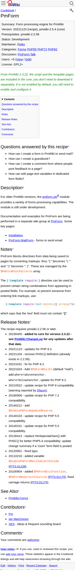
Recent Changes (36, 561)
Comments (7, 134)
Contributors (8, 129)
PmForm (57, 221)
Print (21, 561)
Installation (16, 235)
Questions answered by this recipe (20, 104)
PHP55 (32, 49)
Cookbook (7, 10)
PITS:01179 (57, 473)
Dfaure (41, 388)
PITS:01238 (17, 463)
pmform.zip (49, 196)
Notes (5, 114)
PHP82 (52, 49)
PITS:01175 (39, 478)
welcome (33, 536)
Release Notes (9, 119)
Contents (9, 99)
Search (53, 561)
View (19, 59)
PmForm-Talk (27, 54)
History (12, 561)
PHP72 (42, 49)
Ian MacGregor (19, 515)
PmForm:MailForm (21, 240)
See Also (6, 124)
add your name (15, 550)
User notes (8, 545)
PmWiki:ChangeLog (28, 338)
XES (12, 520)
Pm (11, 510)
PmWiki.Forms (18, 494)
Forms (22, 49)
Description (8, 109)
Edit (28, 59)
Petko (21, 44)
